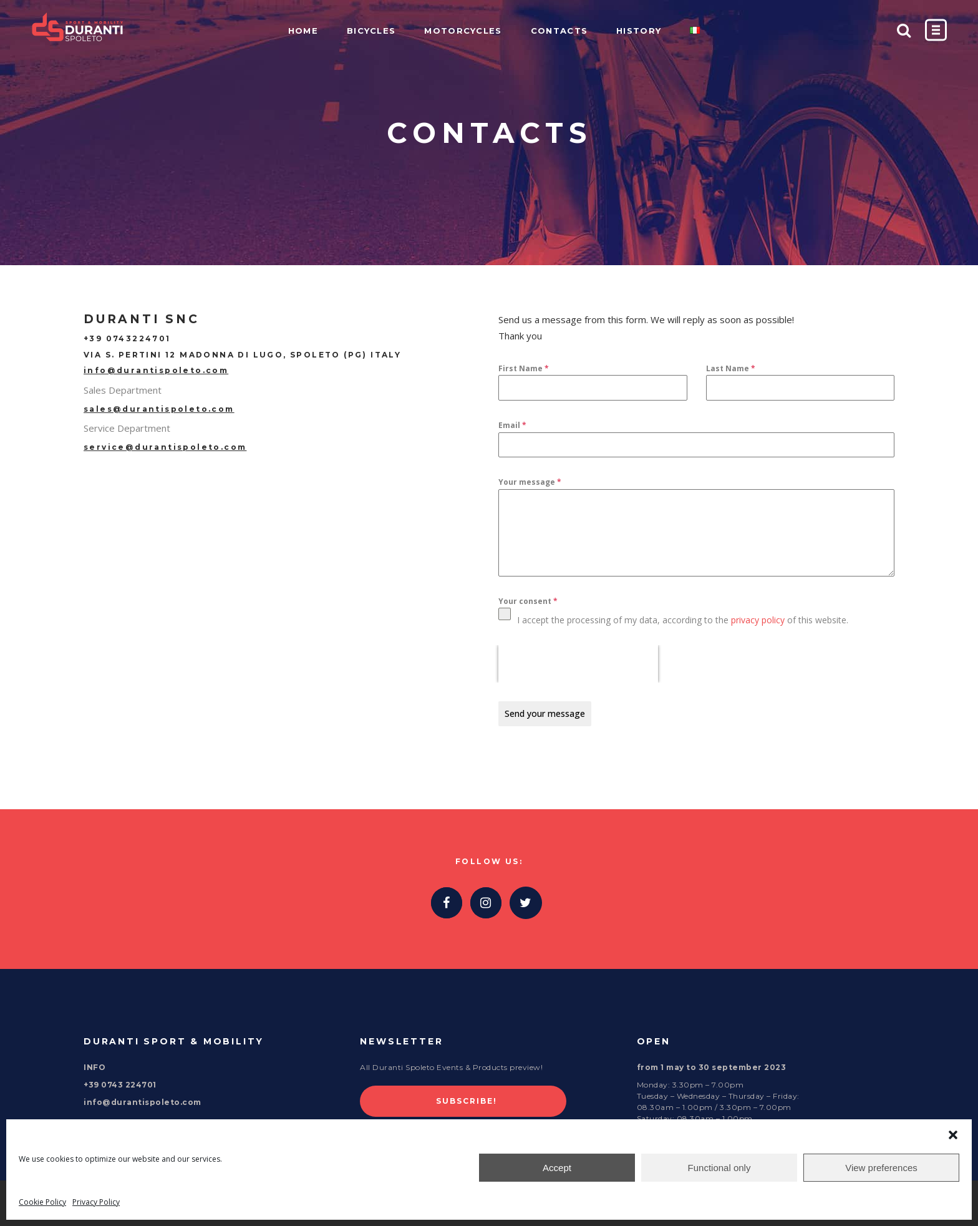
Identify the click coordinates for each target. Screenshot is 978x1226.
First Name (523, 368)
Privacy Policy (96, 1202)
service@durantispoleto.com (165, 447)
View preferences (881, 1167)
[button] (953, 1135)
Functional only (719, 1167)
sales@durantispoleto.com (159, 409)
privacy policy (758, 620)
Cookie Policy (42, 1202)
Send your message (545, 713)
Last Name (730, 368)
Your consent (528, 601)
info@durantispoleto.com (156, 370)
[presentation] (578, 664)
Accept (557, 1167)
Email (512, 425)
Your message (529, 482)
